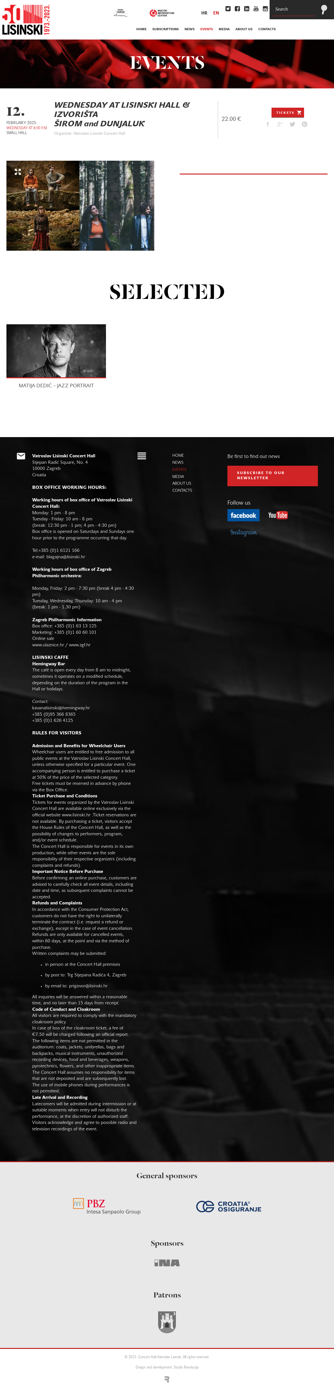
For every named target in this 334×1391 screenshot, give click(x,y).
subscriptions (165, 29)
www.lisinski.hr (76, 815)
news (190, 29)
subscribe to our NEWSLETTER (261, 475)
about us (244, 29)
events (206, 29)
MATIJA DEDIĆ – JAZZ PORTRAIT (56, 386)
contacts (267, 29)
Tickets (289, 112)
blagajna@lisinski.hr (65, 557)
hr (204, 13)
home (141, 29)
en (216, 13)
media (224, 29)
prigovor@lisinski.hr (88, 986)
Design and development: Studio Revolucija (167, 1367)
